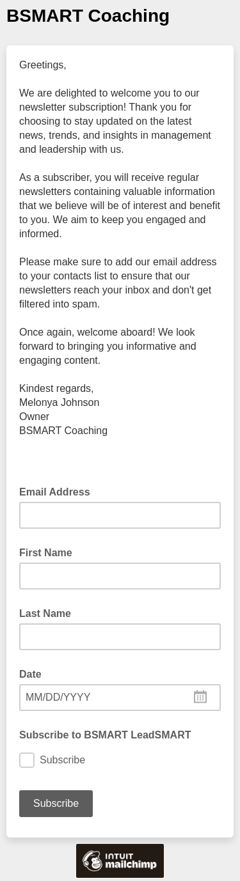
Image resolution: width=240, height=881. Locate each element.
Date (30, 674)
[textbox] (120, 697)
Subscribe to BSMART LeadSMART (105, 734)
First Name (45, 552)
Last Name (45, 613)
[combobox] (120, 697)
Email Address (58, 491)
